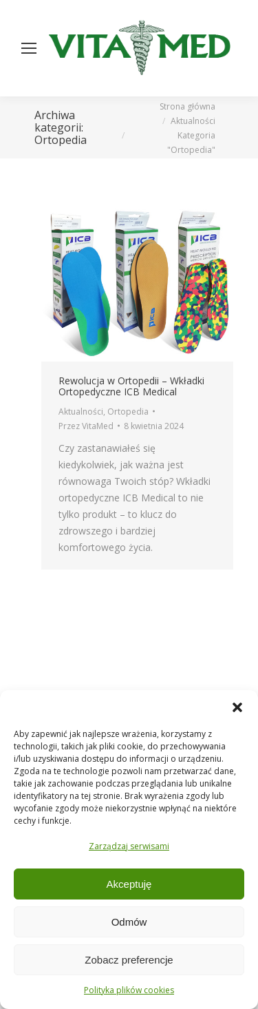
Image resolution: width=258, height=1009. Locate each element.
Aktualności (80, 411)
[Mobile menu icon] (29, 48)
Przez (86, 426)
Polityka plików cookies (129, 990)
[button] (237, 707)
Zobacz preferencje (129, 960)
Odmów (129, 922)
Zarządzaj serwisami (129, 846)
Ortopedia (128, 411)
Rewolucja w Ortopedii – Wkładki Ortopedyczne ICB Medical (131, 386)
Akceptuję (129, 884)
